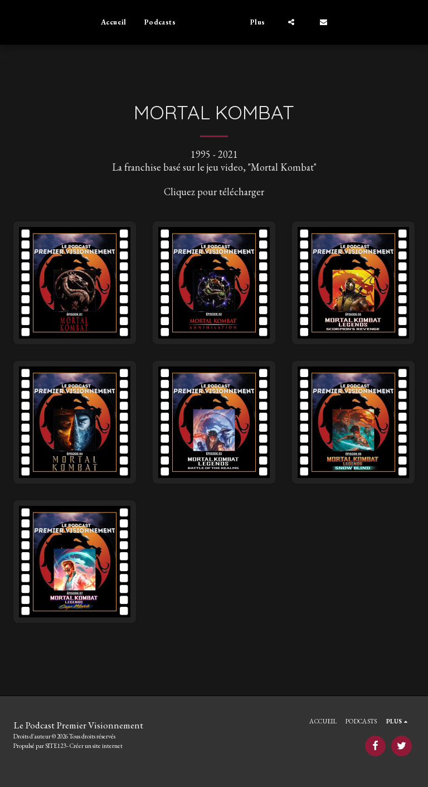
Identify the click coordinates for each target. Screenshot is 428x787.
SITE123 (55, 746)
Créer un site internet (96, 746)
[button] (309, 22)
